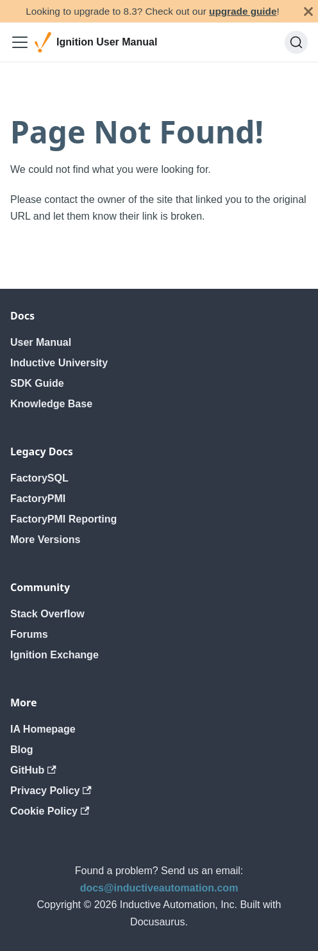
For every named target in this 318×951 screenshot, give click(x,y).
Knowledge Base (51, 403)
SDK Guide (37, 383)
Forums (29, 634)
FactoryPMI (37, 498)
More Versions (45, 539)
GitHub (33, 770)
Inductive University (59, 362)
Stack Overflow (47, 613)
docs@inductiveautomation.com (159, 887)
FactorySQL (39, 478)
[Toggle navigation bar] (19, 42)
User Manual (40, 342)
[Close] (308, 11)
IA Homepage (43, 729)
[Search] (296, 42)
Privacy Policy (51, 790)
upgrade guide (242, 11)
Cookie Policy (49, 811)
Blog (21, 749)
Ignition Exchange (54, 654)
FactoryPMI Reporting (63, 519)
